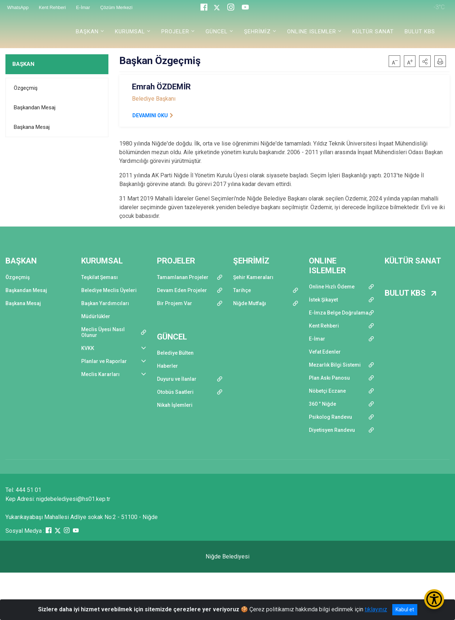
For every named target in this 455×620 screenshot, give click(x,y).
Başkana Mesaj (32, 127)
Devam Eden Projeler (182, 290)
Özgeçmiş (26, 88)
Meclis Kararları (100, 374)
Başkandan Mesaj (34, 107)
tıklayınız (376, 609)
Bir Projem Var (174, 303)
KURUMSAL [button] (130, 31)
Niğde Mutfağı (249, 303)
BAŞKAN (23, 64)
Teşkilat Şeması (99, 277)
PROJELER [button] (175, 31)
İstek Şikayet (323, 300)
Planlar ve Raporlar (104, 361)
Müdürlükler (95, 316)
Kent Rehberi (324, 326)
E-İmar (317, 339)
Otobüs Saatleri (175, 392)
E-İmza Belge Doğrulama (338, 313)
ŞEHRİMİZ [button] (257, 31)
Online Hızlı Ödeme (332, 287)
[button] (425, 61)
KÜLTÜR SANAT (373, 31)
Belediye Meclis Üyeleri (109, 290)
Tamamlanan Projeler (182, 277)
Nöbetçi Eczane (327, 391)
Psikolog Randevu (330, 417)
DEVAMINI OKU (150, 115)
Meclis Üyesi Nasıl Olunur (103, 332)
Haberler (167, 366)
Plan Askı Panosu (329, 378)
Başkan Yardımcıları (105, 303)
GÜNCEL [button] (217, 31)
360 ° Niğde (322, 404)
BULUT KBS (420, 31)
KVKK (87, 348)
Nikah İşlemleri (175, 405)
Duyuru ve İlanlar (177, 379)
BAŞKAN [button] (87, 31)
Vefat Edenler (325, 352)
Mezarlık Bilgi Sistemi (335, 365)
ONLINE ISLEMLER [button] (311, 31)
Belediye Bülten (175, 353)
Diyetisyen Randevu (332, 430)
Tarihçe (242, 290)
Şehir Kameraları (253, 277)
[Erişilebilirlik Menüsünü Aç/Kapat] (434, 599)
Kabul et (405, 609)
